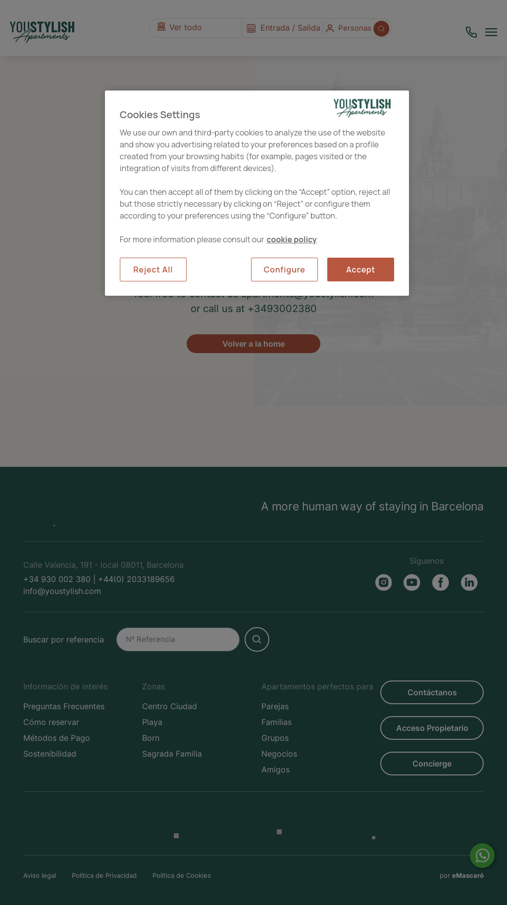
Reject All (153, 269)
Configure (284, 269)
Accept (360, 269)
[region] (257, 193)
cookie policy (292, 239)
